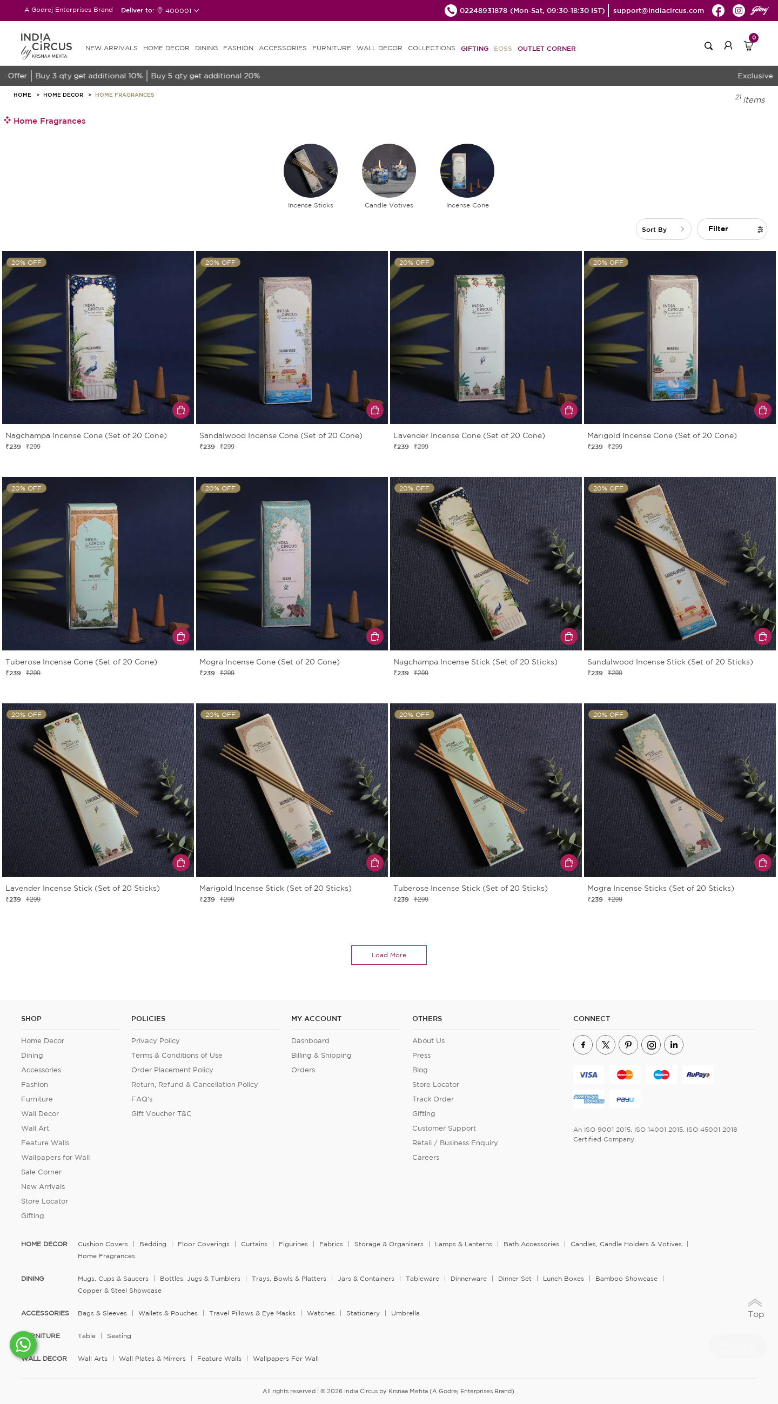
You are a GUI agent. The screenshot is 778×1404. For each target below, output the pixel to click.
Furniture (37, 1099)
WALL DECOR (380, 47)
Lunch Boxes (563, 1278)
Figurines (293, 1244)
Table (87, 1336)
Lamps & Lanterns (463, 1244)
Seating (119, 1336)
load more (389, 954)
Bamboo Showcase (626, 1278)
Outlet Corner (547, 48)
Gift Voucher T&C (161, 1114)
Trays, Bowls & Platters (289, 1278)
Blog (420, 1070)
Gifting (474, 48)
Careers (425, 1157)
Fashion (34, 1084)
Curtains (254, 1244)
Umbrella (405, 1313)
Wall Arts (93, 1358)
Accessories (41, 1070)
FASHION (238, 47)
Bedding (152, 1244)
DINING (206, 47)
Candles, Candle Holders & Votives (626, 1244)
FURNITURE (331, 47)
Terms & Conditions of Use (177, 1055)
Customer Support (444, 1128)
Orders (303, 1070)
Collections (431, 47)
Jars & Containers (366, 1278)
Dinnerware (469, 1278)
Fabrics (331, 1244)
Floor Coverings (204, 1244)
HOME (22, 94)
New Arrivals (43, 1187)
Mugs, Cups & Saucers (113, 1278)
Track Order (433, 1099)
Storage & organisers (389, 1244)
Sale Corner (41, 1172)
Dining (32, 1055)
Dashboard (310, 1041)
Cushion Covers (103, 1244)
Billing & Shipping (321, 1055)
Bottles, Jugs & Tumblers (200, 1278)
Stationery (363, 1313)
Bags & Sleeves (102, 1313)
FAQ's (141, 1099)
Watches (321, 1313)
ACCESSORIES (283, 47)
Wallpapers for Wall (55, 1157)
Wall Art (35, 1128)
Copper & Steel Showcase (120, 1290)
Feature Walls (45, 1143)
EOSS (503, 48)
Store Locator (44, 1201)
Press (421, 1055)
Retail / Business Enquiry (455, 1143)
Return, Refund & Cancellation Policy (194, 1084)
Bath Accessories (531, 1244)
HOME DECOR (166, 47)
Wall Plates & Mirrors (152, 1358)
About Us (428, 1041)
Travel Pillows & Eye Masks (252, 1313)
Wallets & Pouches (168, 1313)
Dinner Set (515, 1278)
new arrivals (111, 47)
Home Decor (63, 94)
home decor (44, 1244)
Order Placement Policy (172, 1070)
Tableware (422, 1278)
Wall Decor (40, 1114)
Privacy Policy (155, 1041)
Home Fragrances (124, 94)
